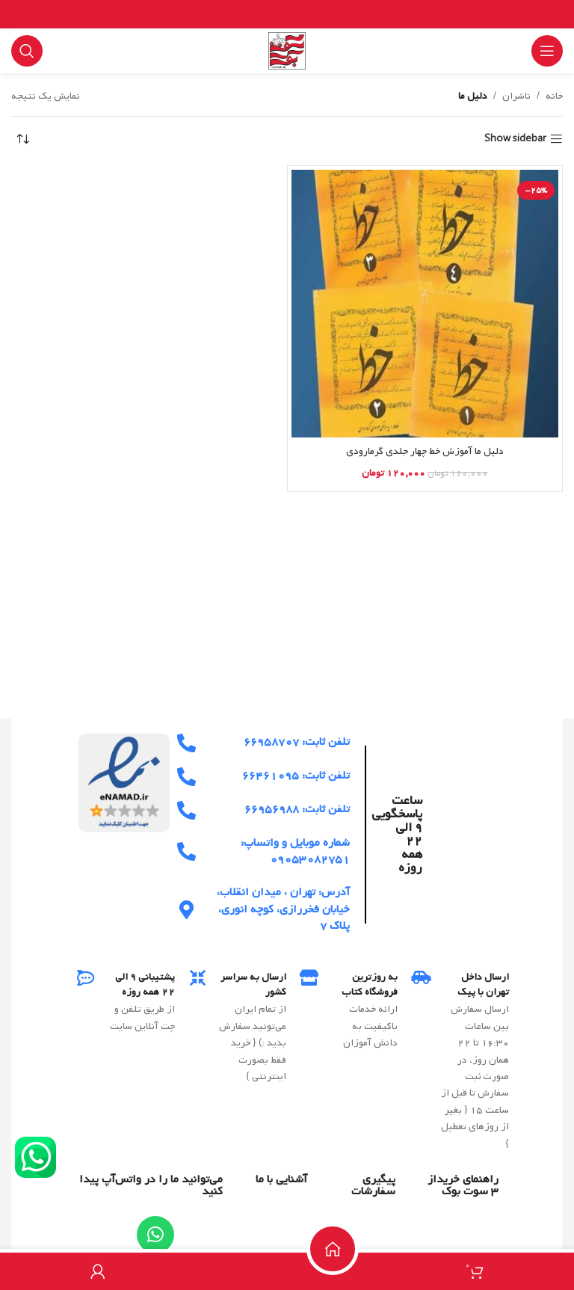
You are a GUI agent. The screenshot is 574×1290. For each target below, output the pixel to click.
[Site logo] (287, 51)
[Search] (27, 51)
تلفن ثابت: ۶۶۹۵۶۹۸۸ (297, 809)
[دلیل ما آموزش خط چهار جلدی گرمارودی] (425, 303)
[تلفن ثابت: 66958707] (186, 743)
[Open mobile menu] (547, 51)
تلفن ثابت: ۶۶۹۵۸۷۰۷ (297, 742)
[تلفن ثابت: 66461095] (186, 776)
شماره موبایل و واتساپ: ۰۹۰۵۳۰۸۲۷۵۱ (295, 851)
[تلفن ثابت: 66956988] (186, 810)
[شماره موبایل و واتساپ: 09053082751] (186, 851)
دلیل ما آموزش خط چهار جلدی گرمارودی (425, 451)
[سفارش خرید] (22, 139)
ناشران (516, 96)
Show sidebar (515, 139)
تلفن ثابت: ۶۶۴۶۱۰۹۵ (296, 775)
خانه (554, 96)
